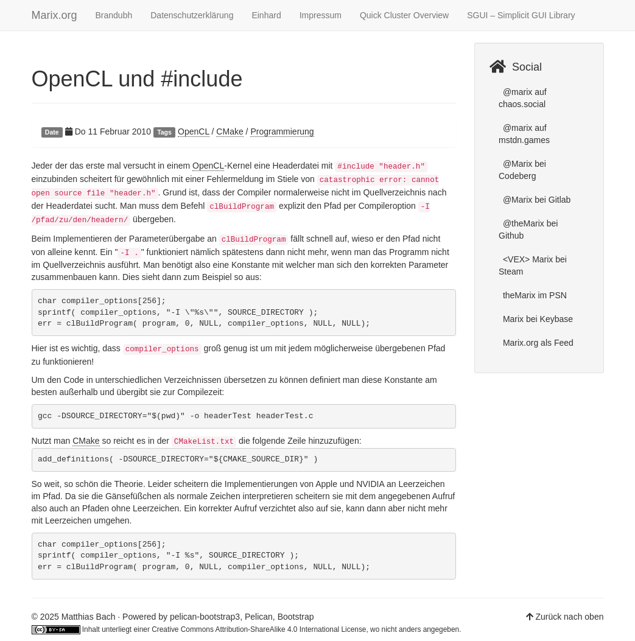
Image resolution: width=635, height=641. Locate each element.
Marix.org (54, 15)
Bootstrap (296, 617)
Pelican (259, 617)
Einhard (266, 15)
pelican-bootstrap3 (205, 617)
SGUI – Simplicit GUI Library (521, 15)
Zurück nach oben (569, 617)
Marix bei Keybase (536, 319)
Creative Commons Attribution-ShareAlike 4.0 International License (259, 629)
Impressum (321, 15)
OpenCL (193, 131)
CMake (229, 131)
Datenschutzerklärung (191, 15)
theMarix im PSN (533, 295)
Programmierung (282, 131)
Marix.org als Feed (537, 343)
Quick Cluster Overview (404, 15)
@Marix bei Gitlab (535, 200)
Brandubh (114, 15)
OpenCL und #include (137, 78)
